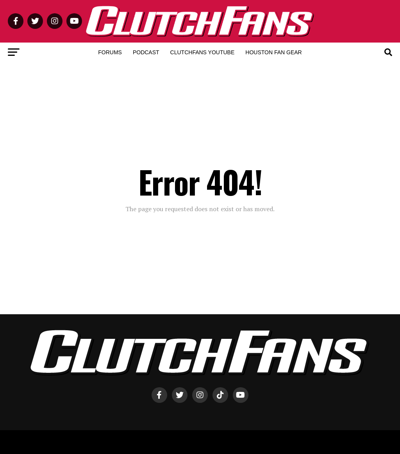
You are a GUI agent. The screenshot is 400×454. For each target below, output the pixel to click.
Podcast (146, 52)
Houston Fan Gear (273, 52)
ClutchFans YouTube (202, 52)
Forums (110, 52)
